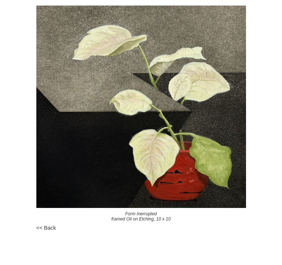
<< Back (46, 228)
